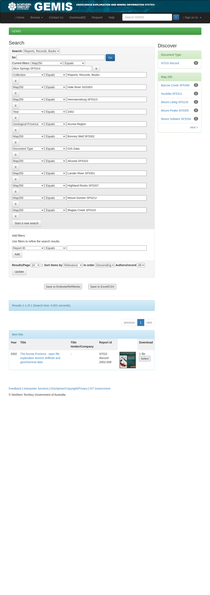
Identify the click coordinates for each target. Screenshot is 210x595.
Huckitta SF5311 (171, 93)
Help (112, 17)
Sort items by (53, 265)
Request (97, 17)
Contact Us (56, 17)
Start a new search (27, 223)
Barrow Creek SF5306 (175, 85)
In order (89, 265)
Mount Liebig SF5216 (174, 102)
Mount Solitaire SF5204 (176, 119)
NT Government (100, 388)
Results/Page (21, 265)
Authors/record (126, 265)
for (14, 57)
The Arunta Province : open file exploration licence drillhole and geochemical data (40, 358)
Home (19, 17)
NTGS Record (170, 63)
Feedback (15, 388)
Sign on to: (192, 17)
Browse (37, 17)
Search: (17, 51)
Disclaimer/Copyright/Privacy (69, 388)
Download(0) (77, 17)
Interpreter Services (36, 388)
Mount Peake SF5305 (175, 110)
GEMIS (16, 31)
